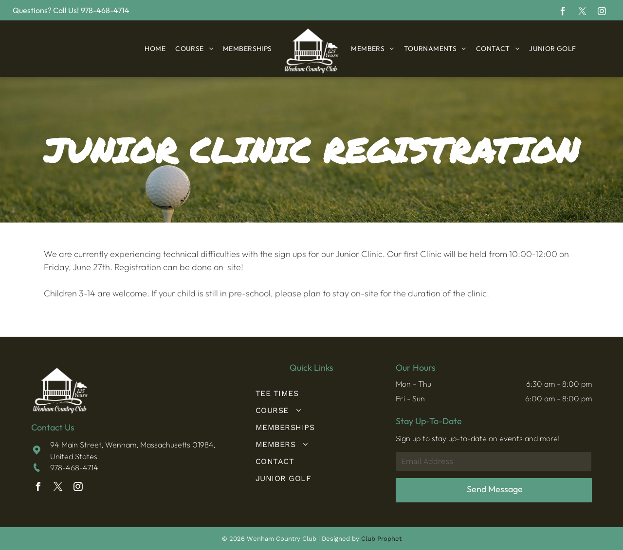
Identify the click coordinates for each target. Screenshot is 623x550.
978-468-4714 (74, 467)
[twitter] (582, 12)
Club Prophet (381, 538)
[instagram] (602, 12)
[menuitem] (155, 48)
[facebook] (563, 12)
